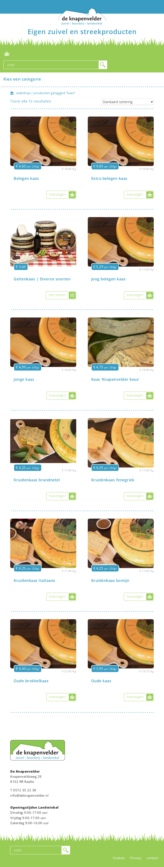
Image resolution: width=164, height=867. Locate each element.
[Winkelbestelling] (127, 102)
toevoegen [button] (57, 194)
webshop (23, 93)
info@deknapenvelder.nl (29, 795)
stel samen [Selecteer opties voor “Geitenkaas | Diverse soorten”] (57, 295)
